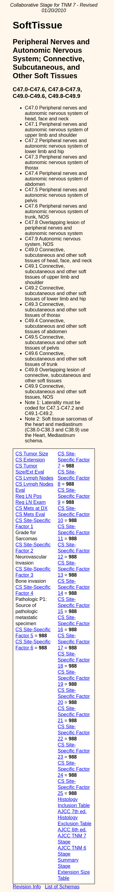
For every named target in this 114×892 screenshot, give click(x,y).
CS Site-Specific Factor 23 (74, 751)
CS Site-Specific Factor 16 (74, 623)
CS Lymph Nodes (35, 478)
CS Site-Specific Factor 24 (74, 769)
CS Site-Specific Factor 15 (74, 605)
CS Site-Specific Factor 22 (74, 732)
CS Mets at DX (32, 508)
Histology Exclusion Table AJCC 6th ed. (75, 823)
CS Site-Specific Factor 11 (74, 532)
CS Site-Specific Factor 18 (74, 660)
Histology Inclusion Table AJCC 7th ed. (74, 805)
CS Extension (30, 459)
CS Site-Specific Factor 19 (74, 678)
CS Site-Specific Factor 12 (74, 550)
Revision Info (27, 886)
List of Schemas (62, 886)
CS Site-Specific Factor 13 (74, 569)
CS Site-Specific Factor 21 (74, 714)
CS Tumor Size (32, 453)
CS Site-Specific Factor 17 (74, 641)
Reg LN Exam (31, 502)
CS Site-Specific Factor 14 (74, 587)
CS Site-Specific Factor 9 (74, 496)
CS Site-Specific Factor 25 (74, 787)
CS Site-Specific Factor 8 (74, 478)
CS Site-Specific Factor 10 (74, 514)
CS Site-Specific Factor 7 (74, 459)
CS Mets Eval (30, 514)
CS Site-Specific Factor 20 (74, 696)
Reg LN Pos (29, 496)
